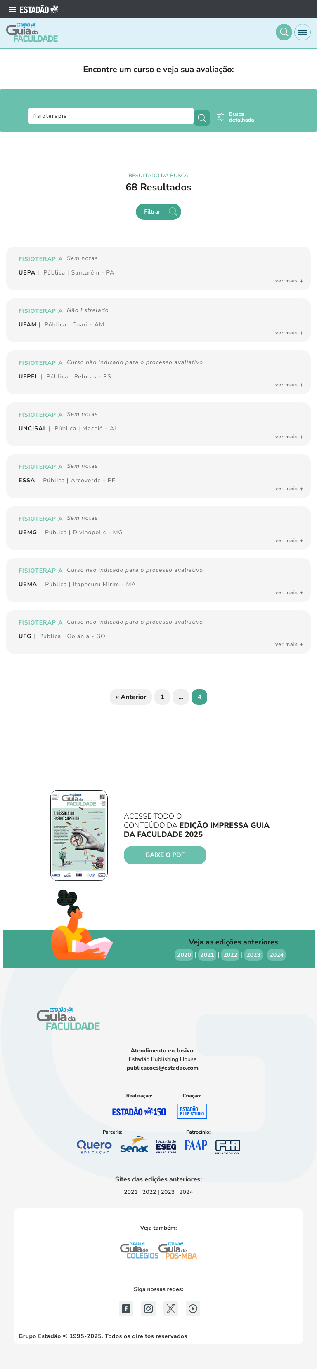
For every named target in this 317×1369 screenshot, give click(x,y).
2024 (277, 955)
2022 (230, 955)
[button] (284, 32)
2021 (207, 955)
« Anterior (131, 697)
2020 (184, 955)
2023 (253, 955)
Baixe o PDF (165, 855)
